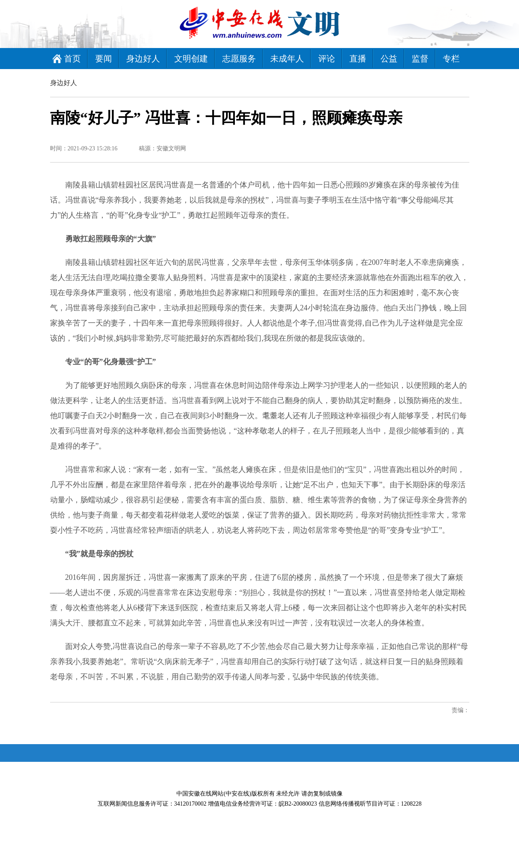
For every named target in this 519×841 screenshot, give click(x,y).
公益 (389, 58)
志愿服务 (239, 58)
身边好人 (143, 58)
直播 (357, 58)
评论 (326, 58)
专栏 (451, 58)
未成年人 (287, 58)
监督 (420, 58)
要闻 (103, 58)
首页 (72, 58)
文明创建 (191, 58)
